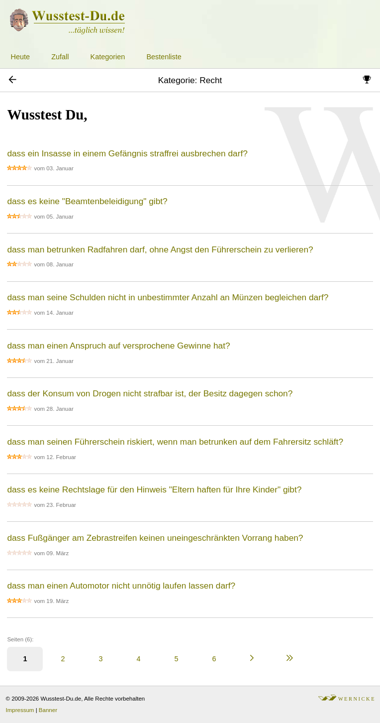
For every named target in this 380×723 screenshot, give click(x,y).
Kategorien (108, 57)
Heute (20, 57)
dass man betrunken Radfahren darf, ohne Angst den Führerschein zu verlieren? (160, 249)
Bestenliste (163, 57)
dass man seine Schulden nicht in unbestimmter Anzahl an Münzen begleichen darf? (167, 297)
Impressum (20, 710)
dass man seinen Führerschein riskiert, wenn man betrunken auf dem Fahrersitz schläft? (175, 442)
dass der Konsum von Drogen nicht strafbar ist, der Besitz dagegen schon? (149, 393)
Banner (48, 710)
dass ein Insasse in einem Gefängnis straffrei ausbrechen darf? (127, 153)
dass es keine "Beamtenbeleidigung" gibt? (87, 201)
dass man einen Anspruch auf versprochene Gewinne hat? (118, 346)
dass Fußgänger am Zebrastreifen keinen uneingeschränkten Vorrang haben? (155, 538)
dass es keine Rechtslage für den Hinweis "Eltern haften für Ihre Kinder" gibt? (154, 489)
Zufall (60, 57)
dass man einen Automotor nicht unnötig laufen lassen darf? (121, 586)
